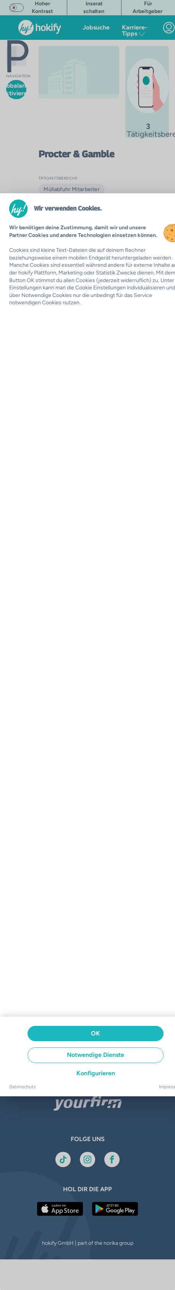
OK (95, 1033)
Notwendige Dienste (95, 1054)
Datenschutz (22, 1086)
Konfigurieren (95, 1073)
